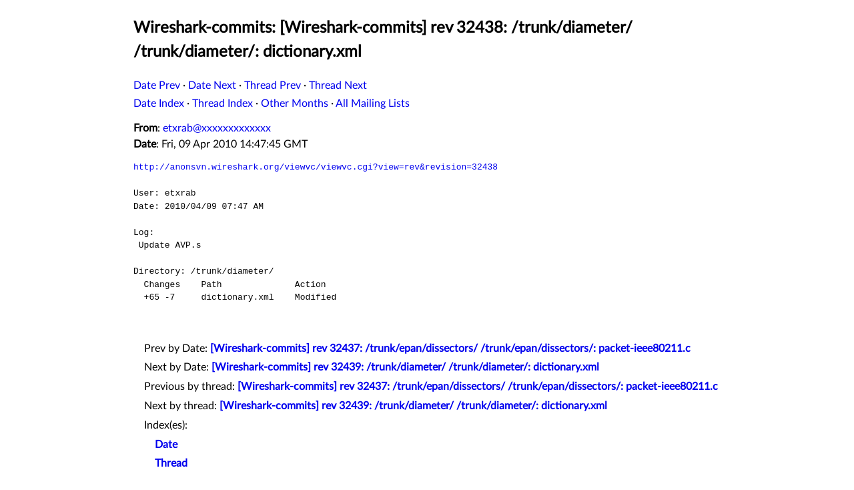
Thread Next (338, 85)
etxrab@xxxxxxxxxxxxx (217, 128)
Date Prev (156, 85)
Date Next (212, 85)
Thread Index (222, 103)
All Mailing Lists (373, 103)
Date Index (158, 103)
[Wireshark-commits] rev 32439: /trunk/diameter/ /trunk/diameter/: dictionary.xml (405, 367)
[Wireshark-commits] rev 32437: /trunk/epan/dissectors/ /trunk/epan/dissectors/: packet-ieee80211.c (450, 348)
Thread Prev (272, 85)
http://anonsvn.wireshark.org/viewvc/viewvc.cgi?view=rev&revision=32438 (315, 167)
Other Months (294, 103)
